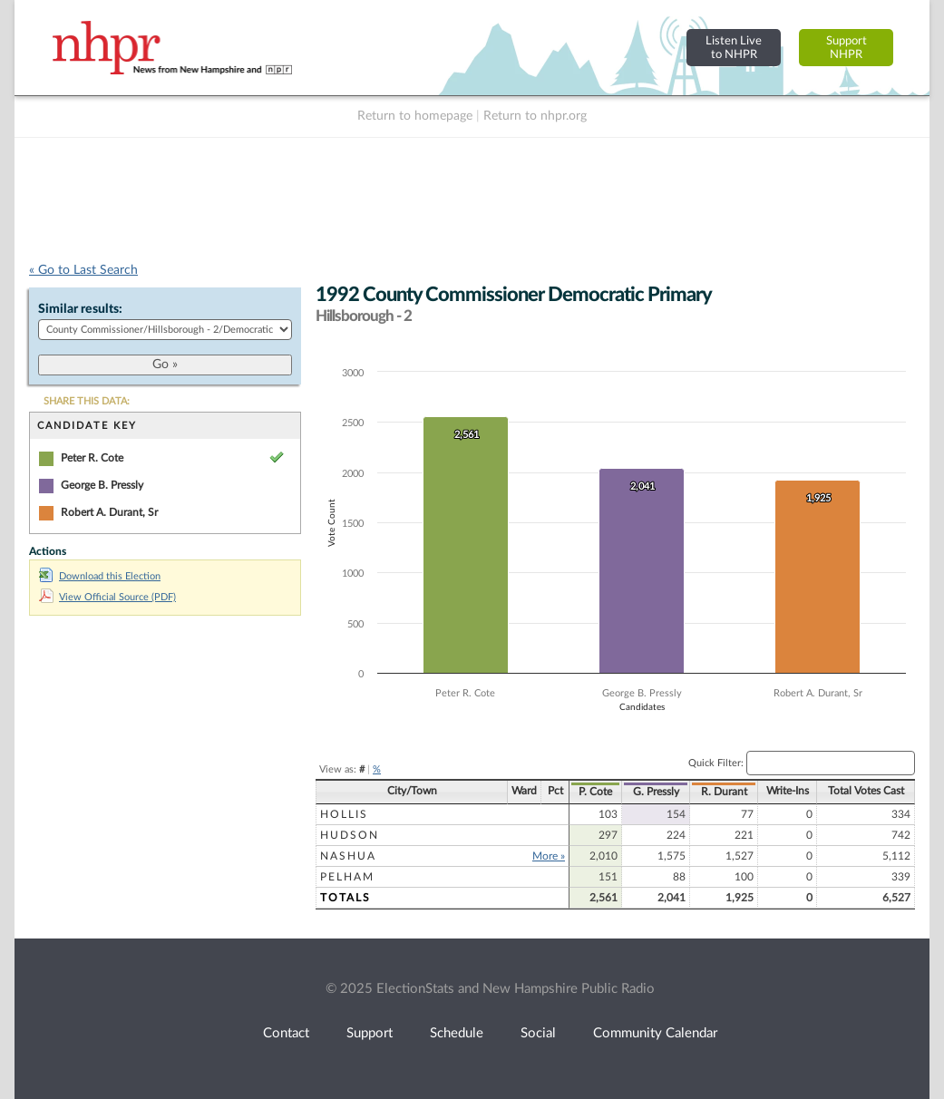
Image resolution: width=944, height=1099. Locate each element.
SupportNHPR (846, 47)
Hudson (349, 835)
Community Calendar (655, 1033)
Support (369, 1033)
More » (548, 856)
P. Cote (595, 791)
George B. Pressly (102, 485)
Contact (286, 1033)
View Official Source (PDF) (107, 597)
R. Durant (724, 791)
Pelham (347, 876)
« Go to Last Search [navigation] (83, 270)
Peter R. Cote (92, 457)
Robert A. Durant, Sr (109, 512)
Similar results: (80, 309)
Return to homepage (414, 116)
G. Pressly (656, 791)
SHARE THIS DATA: (87, 401)
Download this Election (100, 576)
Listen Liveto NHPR (734, 47)
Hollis (344, 814)
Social (538, 1033)
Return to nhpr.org (535, 116)
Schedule (456, 1033)
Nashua (348, 856)
